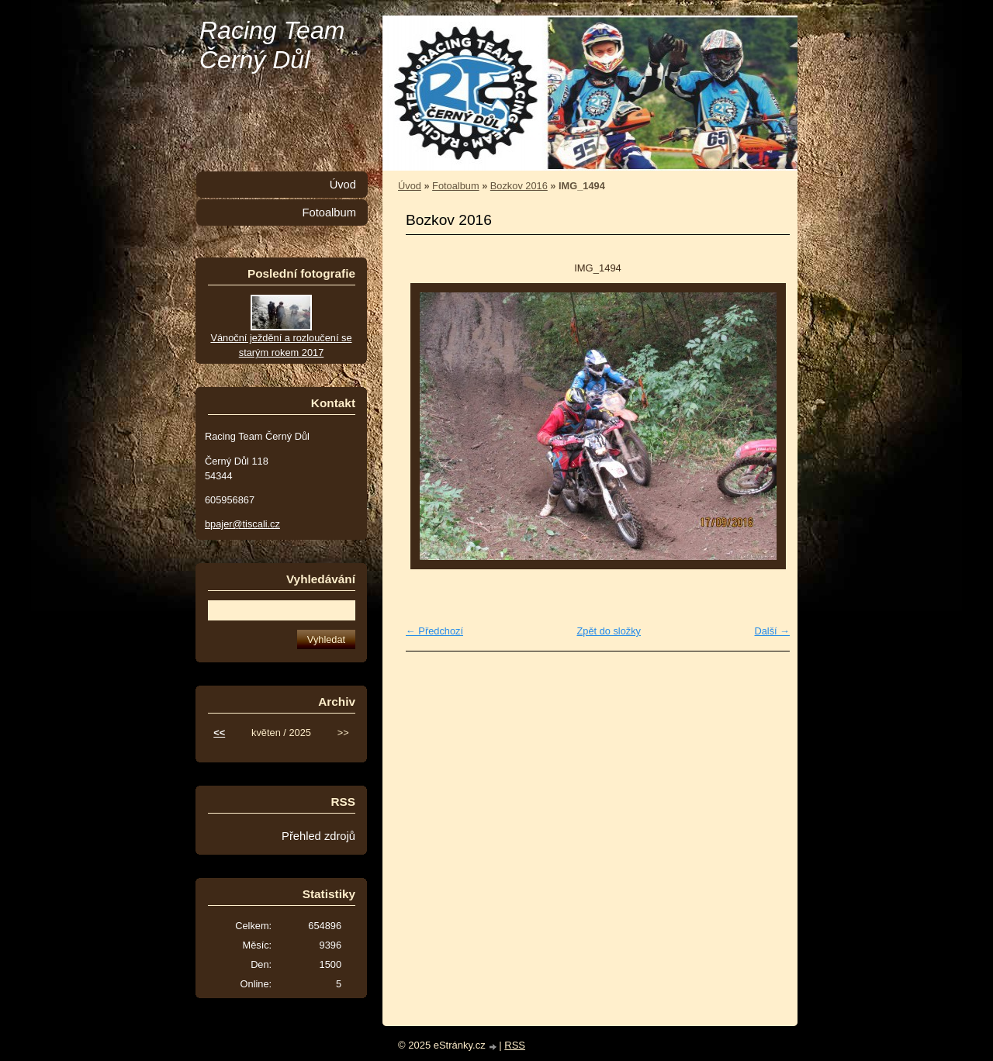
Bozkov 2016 (519, 186)
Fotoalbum (455, 186)
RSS (514, 1045)
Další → (772, 631)
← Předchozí (434, 631)
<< (219, 732)
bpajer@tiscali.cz (242, 524)
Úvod (409, 186)
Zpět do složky (608, 631)
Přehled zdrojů (318, 836)
